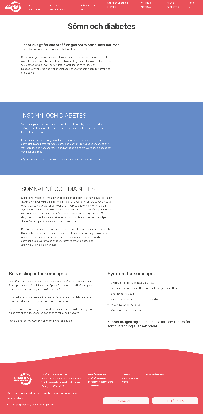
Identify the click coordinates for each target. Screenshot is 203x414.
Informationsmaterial (100, 382)
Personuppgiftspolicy (19, 404)
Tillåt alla (175, 400)
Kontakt (126, 374)
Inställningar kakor (45, 404)
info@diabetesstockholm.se (65, 378)
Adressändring (154, 374)
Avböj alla (126, 400)
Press (124, 382)
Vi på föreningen (97, 378)
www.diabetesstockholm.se (64, 382)
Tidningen (93, 385)
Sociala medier (129, 378)
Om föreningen (97, 374)
